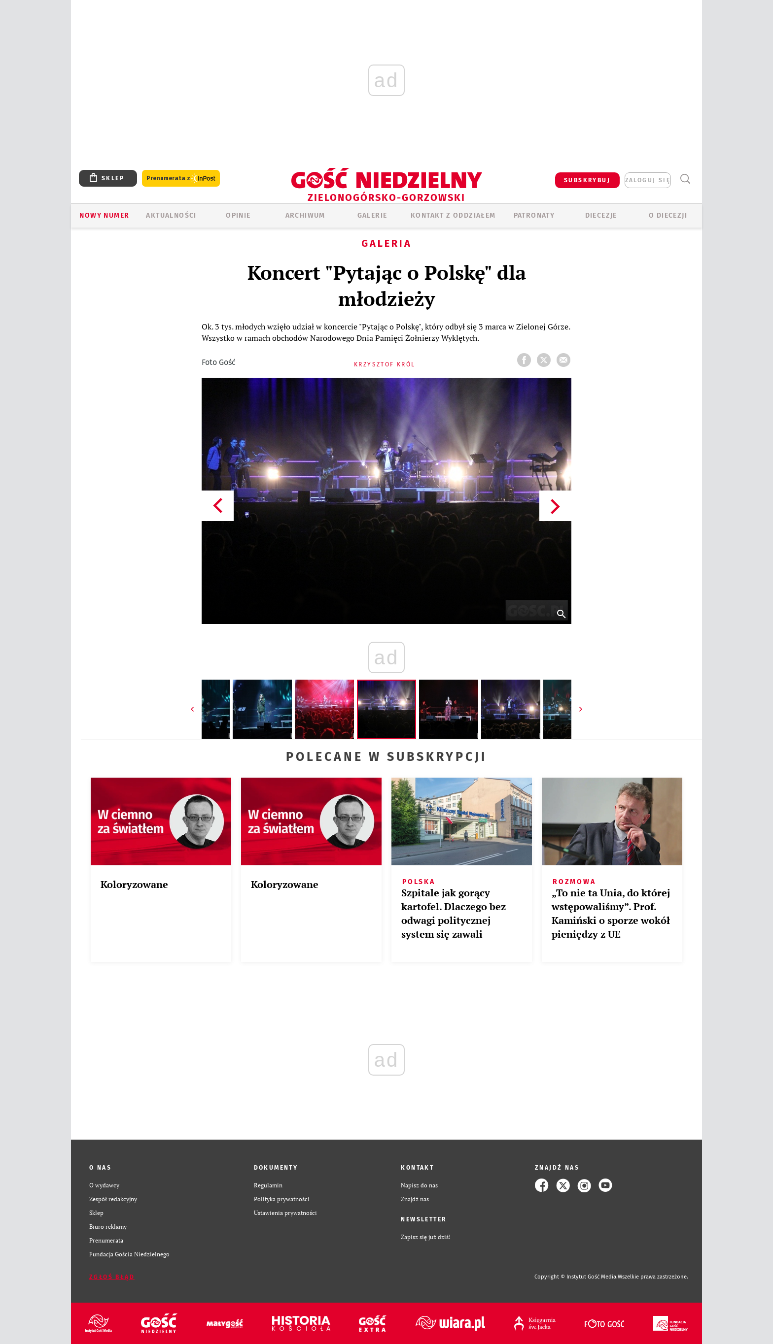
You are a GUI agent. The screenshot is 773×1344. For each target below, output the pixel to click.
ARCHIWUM (305, 215)
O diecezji (668, 215)
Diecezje (601, 215)
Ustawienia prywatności (285, 1212)
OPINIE (238, 215)
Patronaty (534, 215)
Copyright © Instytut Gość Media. (576, 1277)
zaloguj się (647, 180)
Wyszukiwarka (685, 179)
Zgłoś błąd (112, 1277)
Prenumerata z (180, 178)
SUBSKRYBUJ (587, 180)
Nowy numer (104, 215)
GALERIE (372, 215)
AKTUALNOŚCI (171, 215)
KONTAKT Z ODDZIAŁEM (453, 215)
